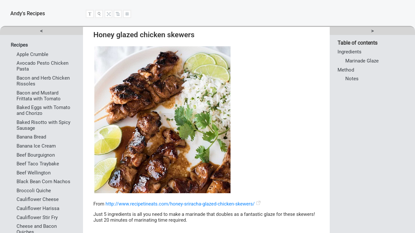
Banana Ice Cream (36, 146)
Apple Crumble (32, 54)
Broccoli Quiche (34, 191)
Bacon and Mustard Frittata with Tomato (39, 96)
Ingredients (350, 52)
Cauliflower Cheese (38, 199)
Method (346, 70)
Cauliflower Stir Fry (37, 217)
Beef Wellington (34, 173)
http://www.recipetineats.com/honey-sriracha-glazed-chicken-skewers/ (180, 204)
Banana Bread (31, 137)
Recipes (19, 45)
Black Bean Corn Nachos (43, 181)
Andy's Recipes (27, 13)
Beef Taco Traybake (38, 164)
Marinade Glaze (362, 61)
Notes (352, 79)
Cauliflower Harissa (38, 208)
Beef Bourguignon (36, 155)
